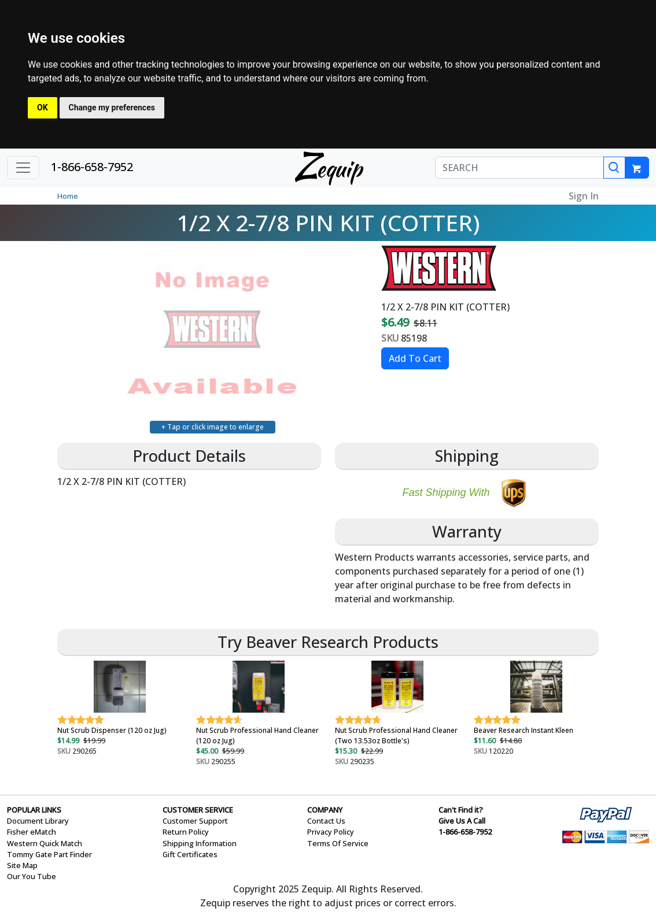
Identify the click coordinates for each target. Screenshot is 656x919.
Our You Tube (31, 876)
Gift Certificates (190, 854)
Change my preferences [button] (112, 107)
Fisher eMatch (31, 832)
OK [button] (42, 107)
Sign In (584, 196)
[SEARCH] (519, 168)
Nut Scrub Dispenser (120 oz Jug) (112, 730)
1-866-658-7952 (92, 167)
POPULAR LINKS (34, 810)
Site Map (22, 865)
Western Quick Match (44, 843)
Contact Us (326, 821)
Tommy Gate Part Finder (49, 854)
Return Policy (186, 832)
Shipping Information (200, 843)
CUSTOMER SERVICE (198, 810)
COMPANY (324, 810)
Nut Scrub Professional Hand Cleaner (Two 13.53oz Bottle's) (396, 735)
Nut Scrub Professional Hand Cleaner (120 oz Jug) (257, 735)
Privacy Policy (330, 832)
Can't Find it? (460, 810)
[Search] (614, 168)
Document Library (38, 821)
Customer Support (195, 821)
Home (67, 196)
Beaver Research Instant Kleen (523, 730)
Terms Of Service (337, 843)
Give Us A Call (461, 821)
